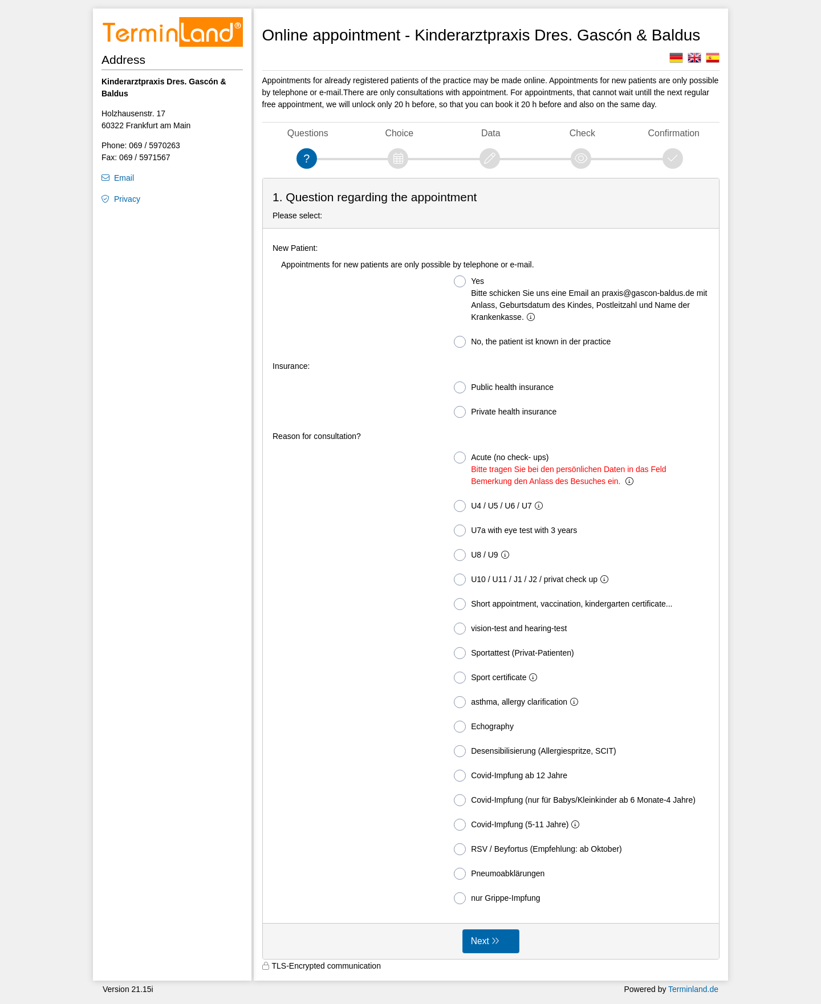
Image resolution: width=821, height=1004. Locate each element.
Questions (307, 133)
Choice (399, 133)
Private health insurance (505, 412)
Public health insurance (504, 387)
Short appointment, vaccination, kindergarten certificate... (563, 604)
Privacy (127, 199)
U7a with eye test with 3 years (515, 530)
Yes (580, 298)
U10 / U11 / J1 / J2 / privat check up (533, 580)
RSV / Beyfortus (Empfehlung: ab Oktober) (538, 849)
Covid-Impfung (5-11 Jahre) (519, 825)
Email (124, 177)
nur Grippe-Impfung (497, 898)
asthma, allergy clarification (518, 702)
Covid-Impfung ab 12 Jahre (510, 776)
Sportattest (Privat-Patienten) (514, 653)
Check (582, 133)
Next (480, 941)
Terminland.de (693, 989)
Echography (484, 727)
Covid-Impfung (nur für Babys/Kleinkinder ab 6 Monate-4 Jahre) (575, 800)
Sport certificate (498, 678)
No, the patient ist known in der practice (532, 342)
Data (491, 133)
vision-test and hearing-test (510, 629)
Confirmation (674, 133)
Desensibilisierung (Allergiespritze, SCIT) (535, 751)
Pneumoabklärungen (499, 874)
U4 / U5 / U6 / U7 (500, 506)
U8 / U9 (483, 555)
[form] (491, 569)
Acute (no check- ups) (560, 469)
